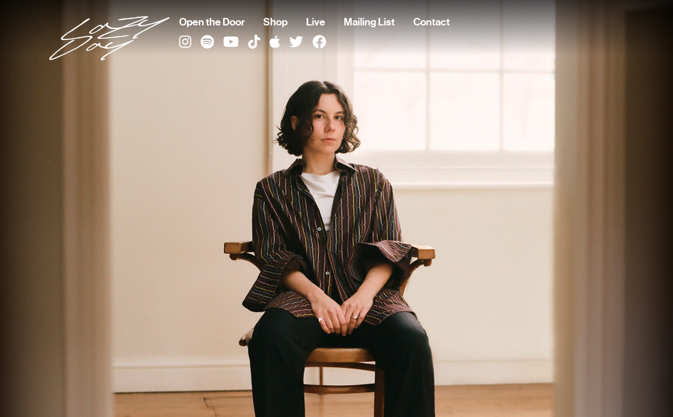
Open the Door (212, 22)
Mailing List (369, 22)
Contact (431, 22)
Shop (275, 22)
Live (315, 22)
